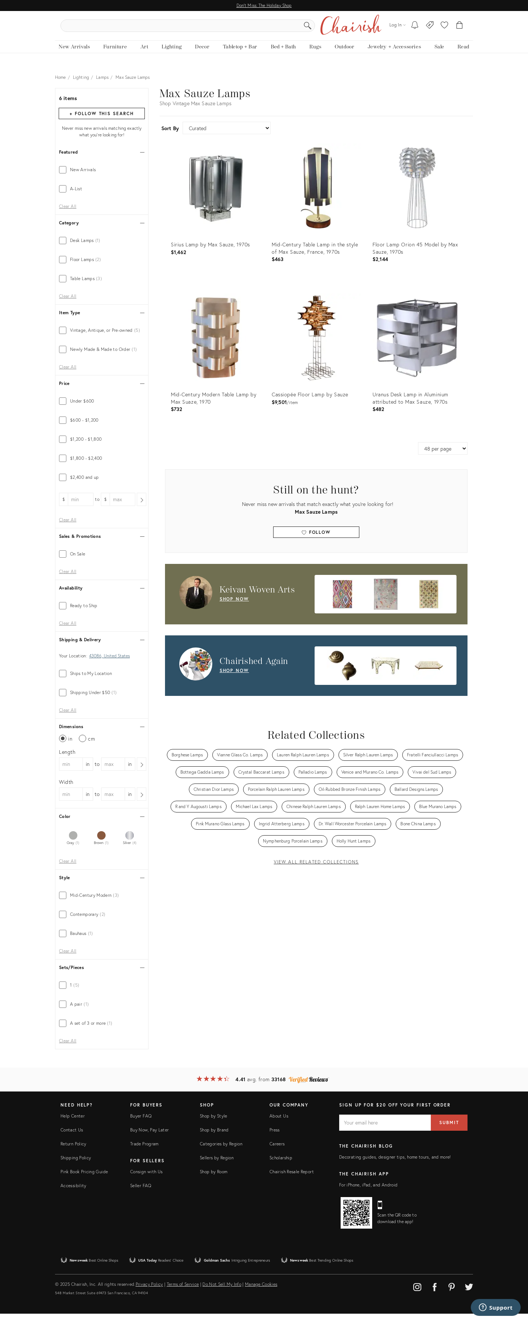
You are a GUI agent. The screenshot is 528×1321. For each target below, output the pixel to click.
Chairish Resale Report (292, 1179)
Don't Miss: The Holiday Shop (264, 5)
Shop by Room (213, 1179)
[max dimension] (113, 771)
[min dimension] (70, 771)
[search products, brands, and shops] (263, 29)
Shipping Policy (75, 1165)
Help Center (72, 1123)
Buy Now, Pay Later (149, 1137)
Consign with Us (146, 1179)
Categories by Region (221, 1151)
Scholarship (281, 1165)
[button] (444, 29)
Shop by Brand (214, 1137)
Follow (316, 539)
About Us (279, 1123)
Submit (449, 1130)
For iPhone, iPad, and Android (368, 1192)
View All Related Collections (316, 869)
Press (275, 1137)
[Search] (343, 29)
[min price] (80, 506)
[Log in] (397, 29)
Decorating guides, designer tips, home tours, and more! (395, 1164)
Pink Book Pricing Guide (84, 1179)
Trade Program (144, 1151)
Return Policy (73, 1151)
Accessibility (73, 1193)
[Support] (496, 1307)
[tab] (101, 177)
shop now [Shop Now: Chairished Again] (234, 677)
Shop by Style (213, 1123)
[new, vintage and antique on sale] (439, 54)
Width (66, 789)
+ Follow (101, 121)
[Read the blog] (463, 54)
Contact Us (71, 1137)
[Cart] (459, 29)
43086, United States (109, 663)
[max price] (122, 506)
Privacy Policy (149, 1291)
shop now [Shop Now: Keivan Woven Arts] (234, 606)
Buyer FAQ (140, 1123)
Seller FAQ (140, 1193)
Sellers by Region (217, 1165)
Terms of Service (183, 1291)
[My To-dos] (414, 29)
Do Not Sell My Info (221, 1291)
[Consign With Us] (429, 29)
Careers (277, 1151)
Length (67, 759)
